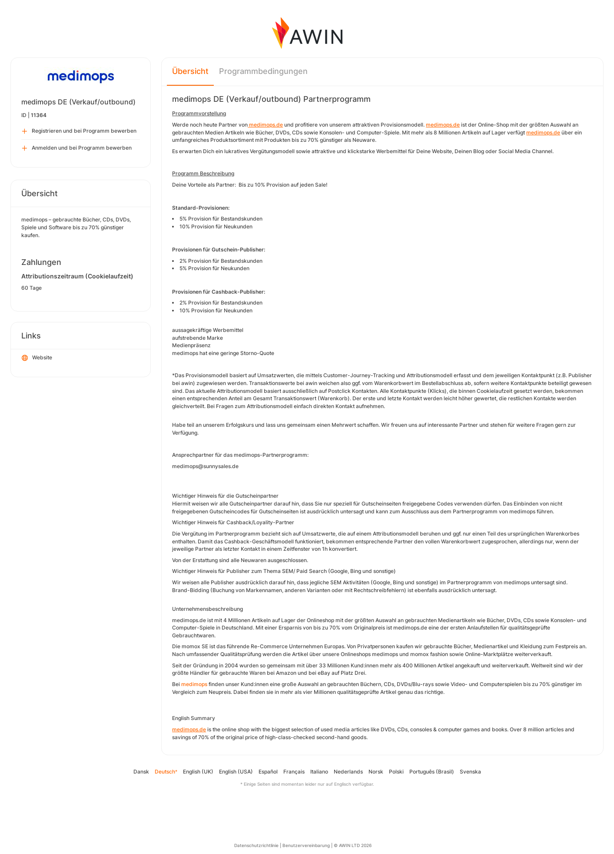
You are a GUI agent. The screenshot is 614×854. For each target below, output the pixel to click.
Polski (396, 771)
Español (268, 771)
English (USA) (236, 771)
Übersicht (190, 71)
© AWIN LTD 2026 (353, 845)
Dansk (141, 771)
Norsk (375, 771)
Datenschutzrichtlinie (256, 845)
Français (294, 771)
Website (37, 358)
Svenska (470, 771)
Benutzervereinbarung (306, 845)
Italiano (319, 771)
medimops (194, 684)
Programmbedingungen (263, 71)
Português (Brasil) (431, 771)
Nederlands (348, 771)
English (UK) (198, 771)
